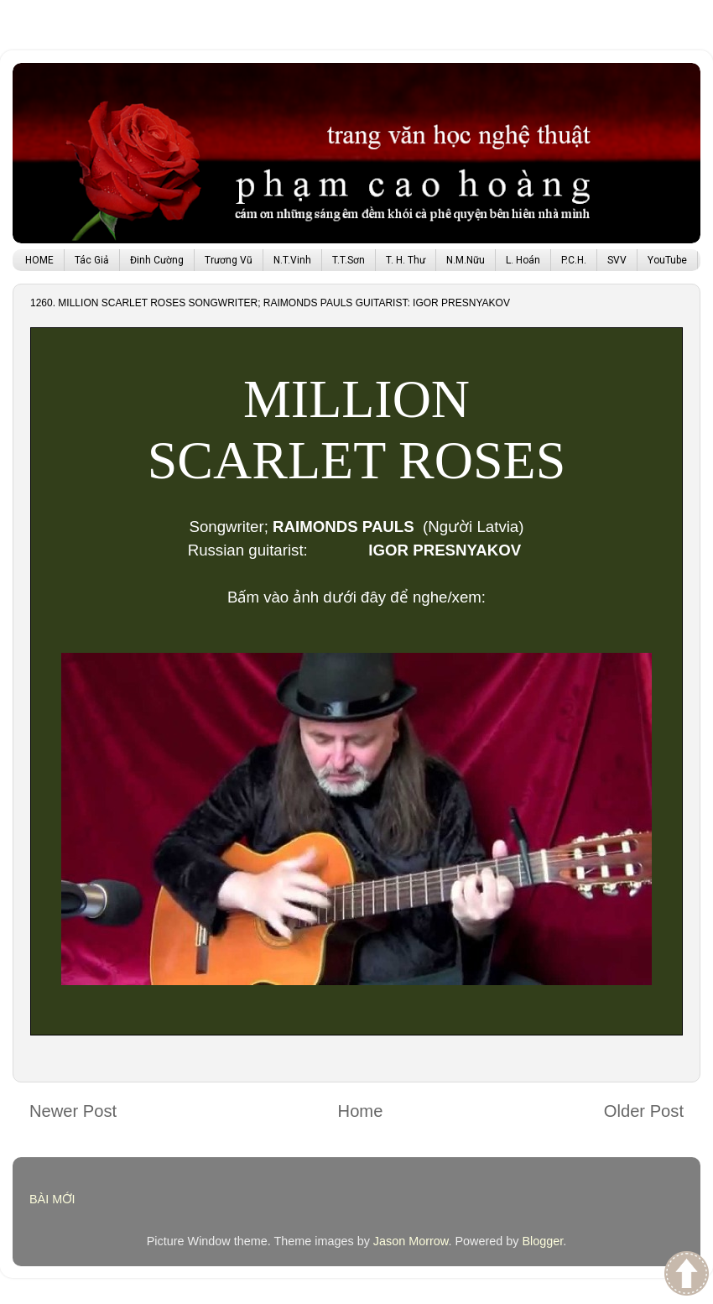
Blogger (542, 1241)
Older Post (644, 1111)
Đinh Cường (157, 260)
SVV (617, 260)
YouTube (667, 260)
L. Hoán (523, 260)
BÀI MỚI (52, 1199)
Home (360, 1111)
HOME (39, 260)
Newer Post (73, 1111)
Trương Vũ (228, 260)
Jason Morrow (411, 1241)
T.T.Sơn (348, 260)
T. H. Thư (405, 260)
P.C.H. (573, 260)
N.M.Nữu (465, 260)
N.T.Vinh (292, 260)
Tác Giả (92, 260)
